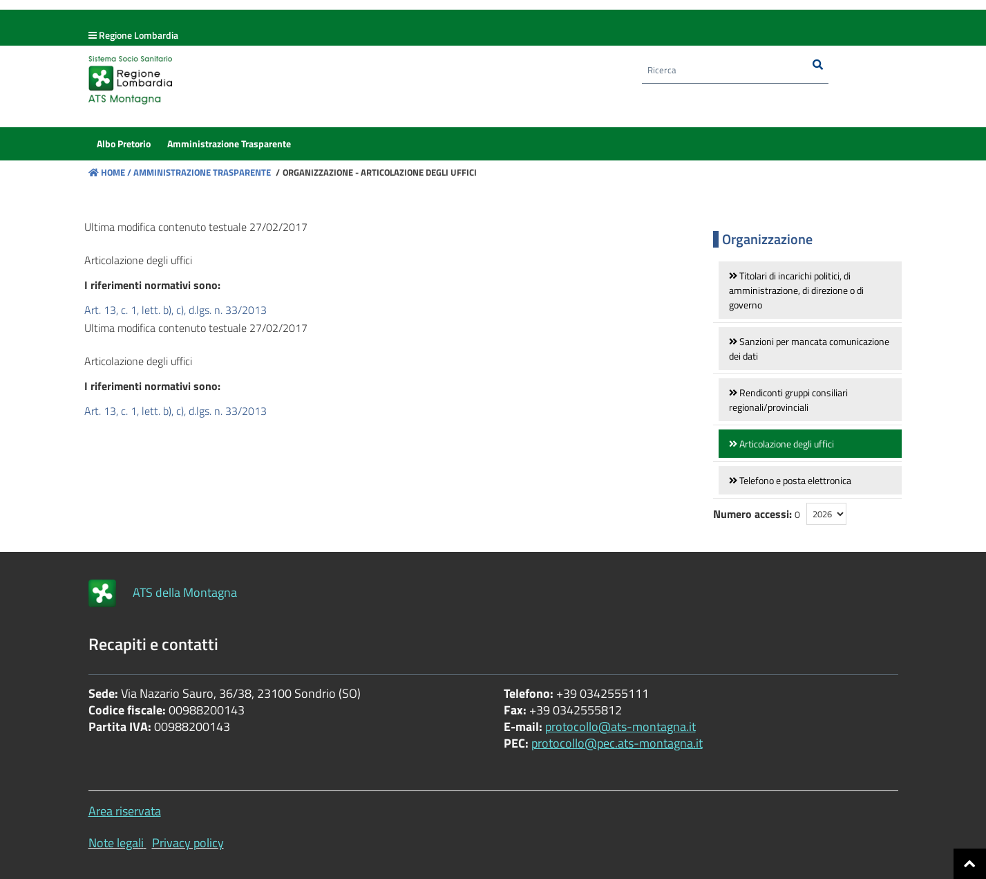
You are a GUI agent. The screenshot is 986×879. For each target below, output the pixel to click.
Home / (109, 172)
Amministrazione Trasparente (201, 172)
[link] (810, 290)
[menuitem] (123, 148)
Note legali (116, 842)
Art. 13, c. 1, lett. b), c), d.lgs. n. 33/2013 (175, 310)
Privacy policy (188, 842)
